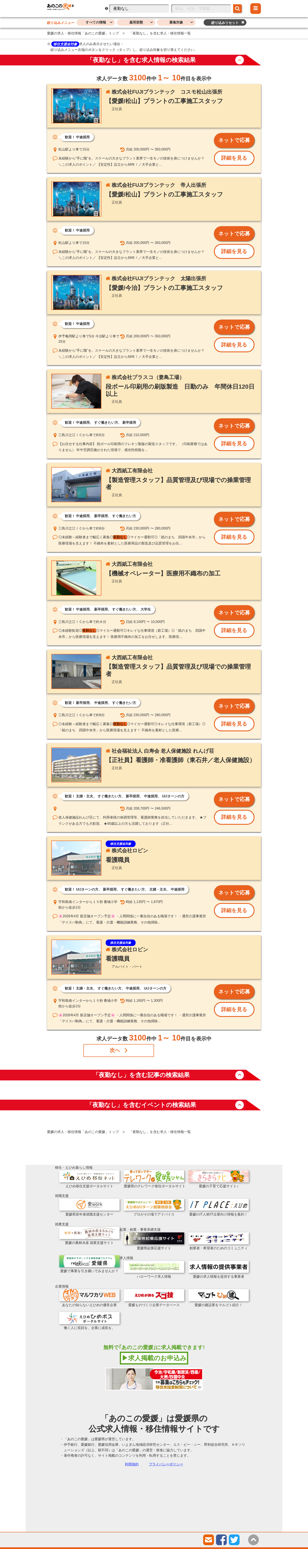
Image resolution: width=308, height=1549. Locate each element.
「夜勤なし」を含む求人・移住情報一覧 (160, 33)
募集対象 (176, 22)
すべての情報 (96, 22)
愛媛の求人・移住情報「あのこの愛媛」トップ (83, 33)
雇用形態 (136, 22)
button (239, 60)
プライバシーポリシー (166, 1464)
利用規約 (132, 1464)
